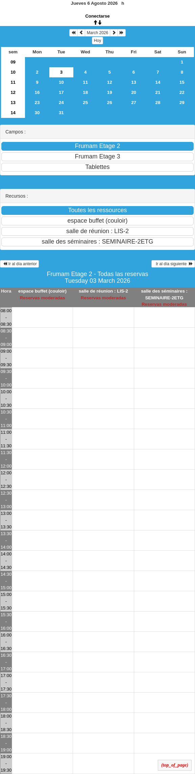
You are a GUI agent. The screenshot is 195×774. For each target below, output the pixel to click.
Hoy (97, 40)
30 (37, 112)
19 (109, 92)
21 (158, 92)
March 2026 (97, 32)
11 (13, 82)
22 (182, 92)
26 (109, 102)
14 (158, 82)
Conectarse (97, 16)
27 (133, 102)
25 (85, 102)
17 (61, 92)
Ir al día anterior (19, 263)
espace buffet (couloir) (42, 291)
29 (182, 102)
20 (133, 92)
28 (158, 102)
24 (61, 102)
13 (133, 82)
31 (61, 112)
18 (85, 92)
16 (37, 92)
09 (13, 62)
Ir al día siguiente (173, 263)
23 (37, 102)
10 (13, 72)
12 (109, 82)
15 (182, 82)
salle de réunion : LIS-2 (103, 291)
